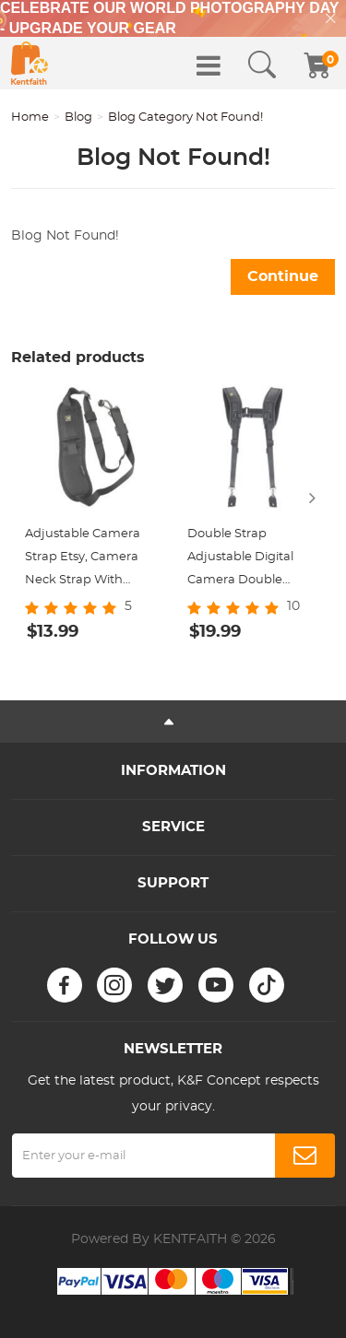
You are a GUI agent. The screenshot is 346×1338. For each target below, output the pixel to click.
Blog (78, 117)
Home (30, 117)
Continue (282, 276)
